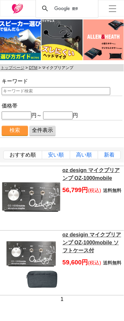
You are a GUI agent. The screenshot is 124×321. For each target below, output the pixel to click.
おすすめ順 (23, 155)
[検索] (66, 8)
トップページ (12, 67)
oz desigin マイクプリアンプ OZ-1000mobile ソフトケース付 (91, 242)
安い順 (56, 155)
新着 (109, 155)
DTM (33, 67)
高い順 (84, 155)
